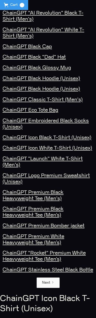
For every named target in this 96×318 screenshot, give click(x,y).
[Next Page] (48, 282)
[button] (14, 5)
